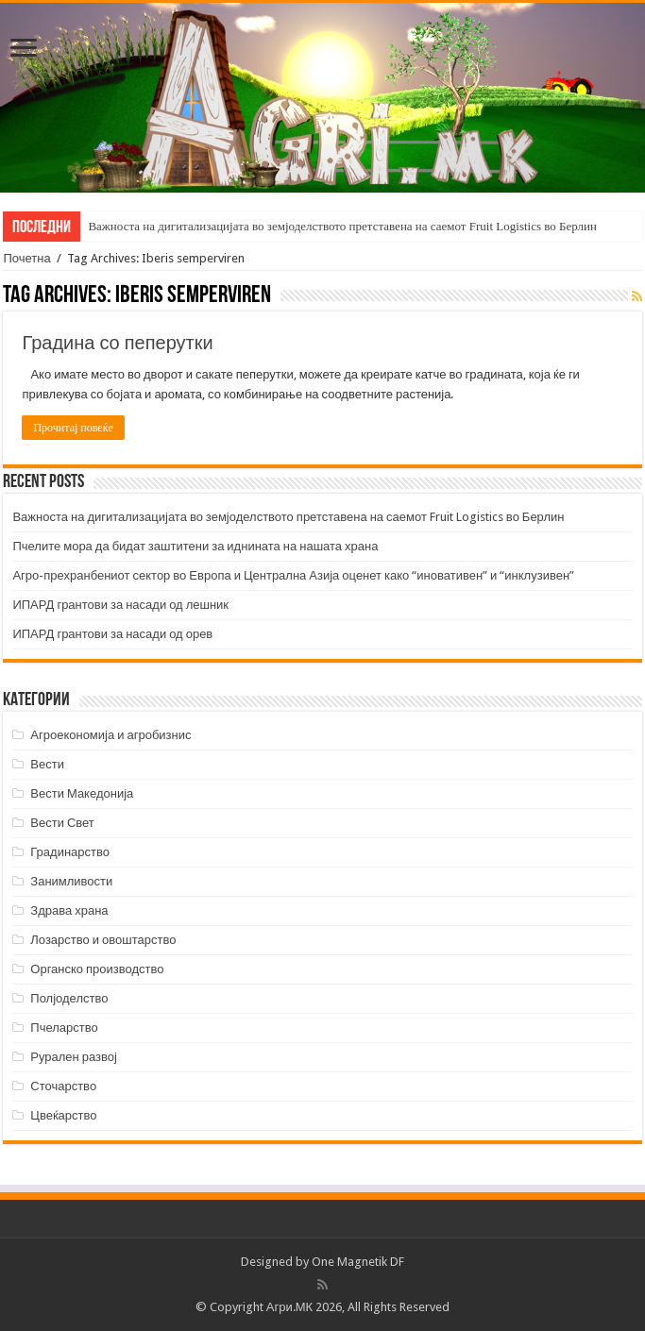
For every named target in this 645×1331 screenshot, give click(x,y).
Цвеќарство (63, 1115)
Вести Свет (62, 823)
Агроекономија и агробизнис (110, 735)
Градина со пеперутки (117, 342)
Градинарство (70, 852)
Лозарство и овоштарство (103, 940)
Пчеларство (63, 1027)
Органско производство (96, 969)
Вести (47, 764)
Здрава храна (69, 910)
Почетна (26, 258)
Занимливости (71, 881)
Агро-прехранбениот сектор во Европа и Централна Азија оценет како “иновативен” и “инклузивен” (293, 575)
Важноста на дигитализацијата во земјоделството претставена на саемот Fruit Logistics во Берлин (342, 226)
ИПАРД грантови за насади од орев (112, 634)
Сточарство (63, 1086)
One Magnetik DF (358, 1262)
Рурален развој (73, 1057)
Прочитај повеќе (72, 427)
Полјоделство (69, 998)
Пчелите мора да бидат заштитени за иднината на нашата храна (195, 546)
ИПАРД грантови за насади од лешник (120, 605)
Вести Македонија (81, 793)
